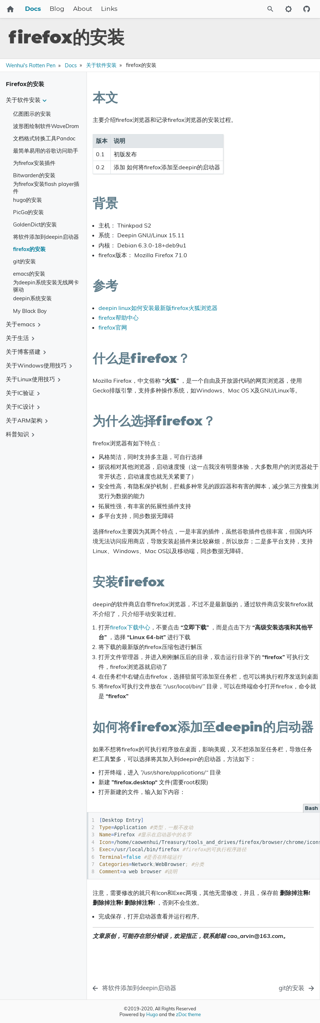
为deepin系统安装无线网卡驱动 (46, 286)
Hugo (152, 1014)
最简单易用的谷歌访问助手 (45, 150)
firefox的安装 (29, 249)
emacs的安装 (29, 273)
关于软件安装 (101, 65)
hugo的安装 (27, 199)
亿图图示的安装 (32, 113)
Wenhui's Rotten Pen (30, 65)
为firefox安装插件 (34, 163)
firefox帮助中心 (118, 317)
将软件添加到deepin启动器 (46, 236)
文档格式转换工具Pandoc (44, 138)
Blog (57, 9)
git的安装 (24, 261)
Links (109, 9)
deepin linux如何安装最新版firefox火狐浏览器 (158, 307)
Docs (33, 9)
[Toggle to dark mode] (288, 9)
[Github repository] (307, 9)
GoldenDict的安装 (35, 224)
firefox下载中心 (130, 627)
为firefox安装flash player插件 (46, 187)
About (82, 9)
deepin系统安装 (32, 298)
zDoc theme (188, 1014)
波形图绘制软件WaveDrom (46, 126)
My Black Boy (30, 310)
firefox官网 (112, 327)
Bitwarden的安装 (34, 175)
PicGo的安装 (28, 212)
